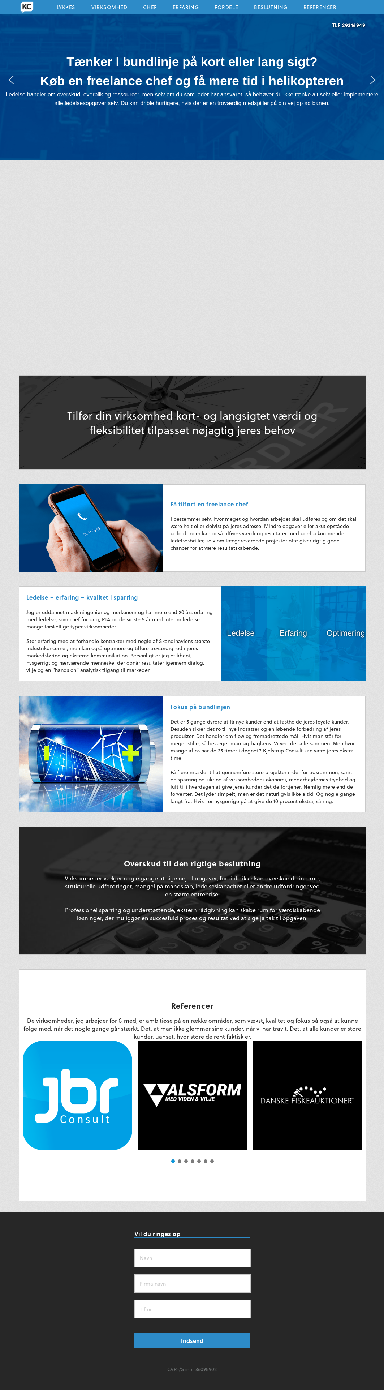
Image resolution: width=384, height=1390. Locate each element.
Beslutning (271, 8)
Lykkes (66, 8)
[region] (192, 80)
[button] (11, 80)
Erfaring (186, 8)
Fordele (226, 8)
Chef (149, 8)
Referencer (320, 8)
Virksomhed (109, 8)
